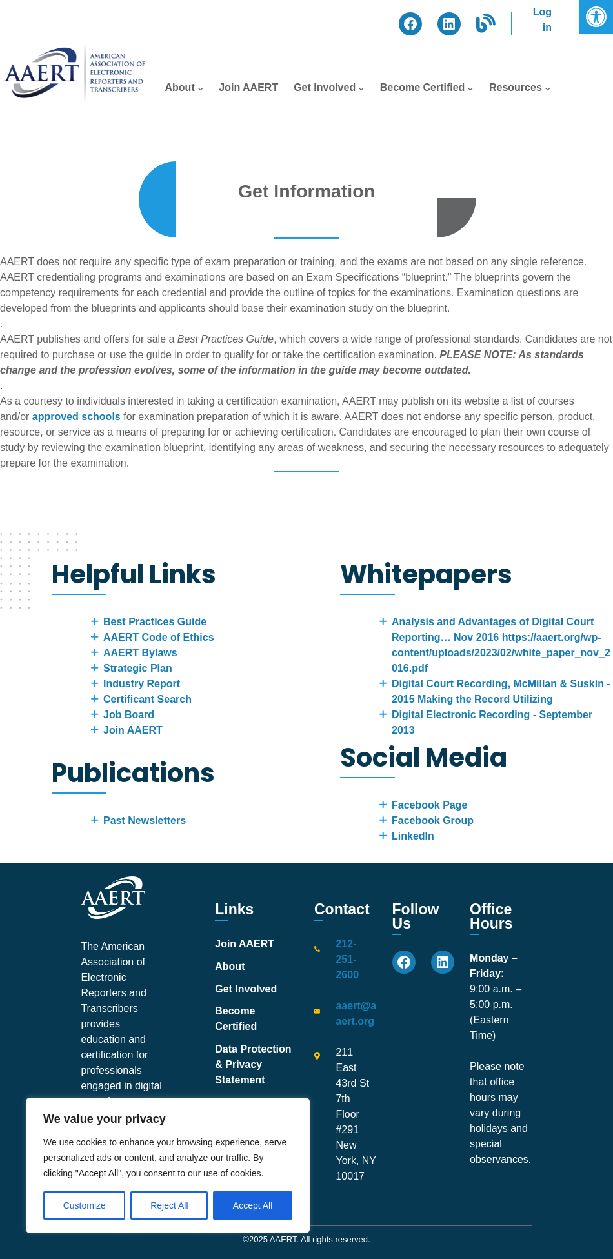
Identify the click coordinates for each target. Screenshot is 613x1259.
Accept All (252, 1205)
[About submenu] (200, 88)
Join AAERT (133, 730)
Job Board (128, 714)
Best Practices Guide (154, 621)
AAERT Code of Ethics (158, 637)
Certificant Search (147, 699)
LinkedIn (413, 836)
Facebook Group (433, 820)
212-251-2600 (347, 959)
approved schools (76, 416)
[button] (596, 17)
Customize (84, 1205)
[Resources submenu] (548, 88)
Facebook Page (429, 805)
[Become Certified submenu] (470, 88)
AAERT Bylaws (140, 652)
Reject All (169, 1205)
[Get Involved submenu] (361, 88)
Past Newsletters (144, 820)
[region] (168, 1165)
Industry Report (141, 683)
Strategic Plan (137, 668)
